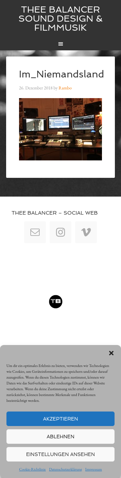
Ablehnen (61, 437)
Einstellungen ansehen (60, 454)
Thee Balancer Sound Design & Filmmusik (60, 18)
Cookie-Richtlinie (32, 469)
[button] (111, 353)
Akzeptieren (60, 419)
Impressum (93, 469)
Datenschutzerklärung (65, 469)
